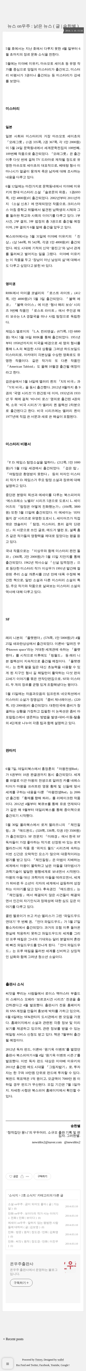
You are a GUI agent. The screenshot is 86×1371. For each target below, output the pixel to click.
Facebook (44, 1365)
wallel (61, 1359)
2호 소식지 (28, 1195)
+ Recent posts (13, 1339)
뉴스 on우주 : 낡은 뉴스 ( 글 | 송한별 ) (43, 26)
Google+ (65, 1365)
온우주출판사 (21, 1264)
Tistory (38, 1359)
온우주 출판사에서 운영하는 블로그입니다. (34, 1272)
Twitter (34, 1365)
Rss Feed (21, 1365)
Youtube (55, 1365)
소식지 (13, 1195)
